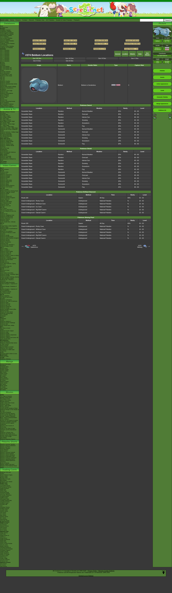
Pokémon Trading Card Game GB (9, 337)
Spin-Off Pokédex (5, 66)
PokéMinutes (3, 149)
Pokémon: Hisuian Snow (6, 144)
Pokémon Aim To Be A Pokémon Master (8, 130)
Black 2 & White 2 (5, 250)
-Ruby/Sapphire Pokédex (7, 32)
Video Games (9, 165)
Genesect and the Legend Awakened (7, 423)
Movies (9, 392)
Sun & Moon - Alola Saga (7, 126)
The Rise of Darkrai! (5, 412)
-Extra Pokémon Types (6, 475)
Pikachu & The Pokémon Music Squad (8, 466)
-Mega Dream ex (4, 535)
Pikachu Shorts (9, 442)
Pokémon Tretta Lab (5, 252)
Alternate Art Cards (5, 479)
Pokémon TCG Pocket (6, 187)
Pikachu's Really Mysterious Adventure (7, 461)
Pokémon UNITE (4, 183)
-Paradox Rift (3, 504)
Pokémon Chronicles (5, 133)
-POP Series (3, 530)
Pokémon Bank (4, 227)
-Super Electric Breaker (6, 549)
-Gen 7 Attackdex (4, 58)
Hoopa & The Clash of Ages (7, 428)
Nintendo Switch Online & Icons (8, 353)
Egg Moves (147, 53)
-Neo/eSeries (3, 519)
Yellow (2, 329)
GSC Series (3, 375)
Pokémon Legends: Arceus (7, 192)
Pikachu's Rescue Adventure (7, 445)
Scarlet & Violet (4, 172)
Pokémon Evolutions (5, 142)
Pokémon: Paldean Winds (7, 145)
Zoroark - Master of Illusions (7, 416)
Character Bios (4, 114)
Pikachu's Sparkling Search (7, 459)
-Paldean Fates (4, 503)
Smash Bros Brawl (5, 293)
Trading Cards (9, 469)
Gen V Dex (134, 58)
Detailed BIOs (4, 368)
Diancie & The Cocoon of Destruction (7, 426)
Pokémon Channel (5, 304)
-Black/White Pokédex (6, 35)
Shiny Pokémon (4, 137)
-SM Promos (3, 527)
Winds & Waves (4, 169)
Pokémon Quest (4, 220)
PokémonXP (3, 85)
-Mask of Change (4, 554)
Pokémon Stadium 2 (5, 321)
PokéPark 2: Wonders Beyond (8, 258)
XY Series (3, 387)
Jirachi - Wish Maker (5, 405)
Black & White (4, 248)
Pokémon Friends (5, 177)
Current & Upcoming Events (7, 101)
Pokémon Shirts (4, 96)
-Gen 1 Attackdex (4, 50)
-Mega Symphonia (5, 539)
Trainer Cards (4, 476)
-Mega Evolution (4, 488)
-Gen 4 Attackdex (4, 54)
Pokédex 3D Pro (4, 262)
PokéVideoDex (4, 151)
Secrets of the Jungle (6, 436)
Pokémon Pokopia (5, 176)
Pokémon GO (4, 179)
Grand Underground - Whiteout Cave (33, 204)
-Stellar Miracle (4, 551)
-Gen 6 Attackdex (4, 57)
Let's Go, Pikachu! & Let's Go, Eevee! (8, 211)
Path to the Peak (4, 148)
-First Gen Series (4, 520)
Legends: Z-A (3, 173)
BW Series (3, 384)
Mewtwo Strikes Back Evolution (8, 435)
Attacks (132, 54)
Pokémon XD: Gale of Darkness (8, 301)
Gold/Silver (3, 318)
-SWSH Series (4, 511)
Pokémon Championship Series (8, 84)
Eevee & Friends (4, 463)
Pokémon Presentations (6, 93)
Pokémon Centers (5, 82)
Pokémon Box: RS (5, 305)
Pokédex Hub (39, 20)
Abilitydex (2, 65)
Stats (140, 54)
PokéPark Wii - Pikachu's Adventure (7, 280)
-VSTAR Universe (5, 559)
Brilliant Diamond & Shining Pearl (9, 191)
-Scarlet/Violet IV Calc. (6, 74)
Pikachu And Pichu (5, 447)
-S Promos (3, 565)
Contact (24, 20)
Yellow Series (3, 373)
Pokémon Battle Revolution (7, 282)
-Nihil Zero (3, 534)
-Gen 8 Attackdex (4, 59)
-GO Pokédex (4, 45)
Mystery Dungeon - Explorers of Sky (8, 284)
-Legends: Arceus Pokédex (7, 43)
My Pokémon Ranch (5, 291)
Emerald (2, 298)
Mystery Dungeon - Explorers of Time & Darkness (8, 289)
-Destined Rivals (4, 492)
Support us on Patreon (86, 575)
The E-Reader (4, 314)
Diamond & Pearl (4, 270)
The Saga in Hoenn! (5, 120)
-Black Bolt (3, 489)
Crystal (2, 320)
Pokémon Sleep (4, 184)
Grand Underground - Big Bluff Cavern (33, 209)
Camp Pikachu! (4, 449)
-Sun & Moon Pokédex (6, 38)
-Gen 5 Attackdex (4, 55)
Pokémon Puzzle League (7, 330)
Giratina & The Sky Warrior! (7, 413)
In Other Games (4, 344)
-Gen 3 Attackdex (4, 53)
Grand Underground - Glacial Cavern (33, 212)
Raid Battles (3, 480)
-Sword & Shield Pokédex (7, 41)
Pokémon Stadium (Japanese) (8, 334)
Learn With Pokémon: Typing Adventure (8, 264)
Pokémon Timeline (5, 81)
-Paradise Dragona (5, 550)
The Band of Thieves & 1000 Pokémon (7, 233)
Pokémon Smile (4, 200)
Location (125, 54)
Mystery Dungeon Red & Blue (8, 309)
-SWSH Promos (4, 526)
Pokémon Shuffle (4, 235)
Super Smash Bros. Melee (7, 325)
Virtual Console (4, 345)
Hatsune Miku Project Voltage (8, 86)
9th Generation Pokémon (7, 104)
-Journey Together (5, 493)
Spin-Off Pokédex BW (6, 69)
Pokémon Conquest (5, 257)
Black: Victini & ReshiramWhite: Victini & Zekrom (8, 418)
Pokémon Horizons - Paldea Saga (9, 132)
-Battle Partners (4, 546)
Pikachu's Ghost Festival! (7, 453)
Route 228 (24, 198)
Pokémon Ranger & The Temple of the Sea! (9, 410)
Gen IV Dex (37, 61)
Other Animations (4, 153)
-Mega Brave (3, 538)
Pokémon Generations (6, 140)
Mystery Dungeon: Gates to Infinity (9, 255)
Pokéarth (77, 20)
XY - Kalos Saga (4, 125)
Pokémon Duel (4, 243)
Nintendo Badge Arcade (6, 246)
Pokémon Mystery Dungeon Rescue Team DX (7, 198)
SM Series (3, 389)
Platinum (2, 271)
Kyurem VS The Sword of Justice (9, 420)
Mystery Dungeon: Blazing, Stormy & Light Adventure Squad (9, 277)
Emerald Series (4, 379)
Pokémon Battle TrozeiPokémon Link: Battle (8, 229)
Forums (18, 20)
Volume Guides (4, 371)
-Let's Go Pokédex (5, 39)
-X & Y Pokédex (4, 37)
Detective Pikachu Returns (7, 185)
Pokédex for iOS (4, 267)
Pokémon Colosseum (6, 300)
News (1, 26)
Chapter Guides (4, 369)
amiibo (2, 352)
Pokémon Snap (4, 332)
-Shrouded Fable (4, 499)
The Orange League (5, 117)
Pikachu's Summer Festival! (7, 452)
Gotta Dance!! (4, 451)
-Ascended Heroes (5, 485)
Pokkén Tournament (5, 242)
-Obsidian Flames (5, 507)
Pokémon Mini (4, 324)
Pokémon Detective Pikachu (7, 439)
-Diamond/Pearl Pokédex (7, 34)
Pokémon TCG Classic (6, 481)
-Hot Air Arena (4, 545)
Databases (9, 23)
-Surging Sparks (4, 496)
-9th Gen (2, 77)
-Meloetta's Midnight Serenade (8, 421)
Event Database (4, 102)
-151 (1, 506)
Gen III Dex (69, 61)
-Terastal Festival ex (5, 547)
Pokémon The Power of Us (7, 433)
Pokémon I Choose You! (6, 432)
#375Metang (139, 246)
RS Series (3, 376)
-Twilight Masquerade (6, 500)
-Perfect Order (4, 484)
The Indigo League (5, 116)
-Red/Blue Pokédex (5, 30)
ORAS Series (3, 388)
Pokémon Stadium (5, 336)
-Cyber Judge (3, 558)
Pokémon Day (4, 92)
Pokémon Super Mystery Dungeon (9, 238)
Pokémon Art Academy (6, 231)
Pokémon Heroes (5, 404)
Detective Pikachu (5, 219)
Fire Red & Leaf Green (6, 297)
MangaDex (3, 365)
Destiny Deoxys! (4, 407)
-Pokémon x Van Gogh (6, 90)
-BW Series (3, 515)
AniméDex (3, 113)
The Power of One (5, 399)
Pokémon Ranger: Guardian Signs (9, 274)
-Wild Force (3, 557)
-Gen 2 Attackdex (4, 51)
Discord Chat (3, 100)
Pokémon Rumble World (6, 236)
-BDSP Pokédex (4, 42)
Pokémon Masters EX (6, 181)
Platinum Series (4, 381)
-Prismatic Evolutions (5, 495)
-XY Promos (3, 528)
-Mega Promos (4, 523)
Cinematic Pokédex (5, 71)
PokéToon (3, 147)
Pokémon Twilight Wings (6, 141)
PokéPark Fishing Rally (6, 313)
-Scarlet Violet (4, 510)
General (117, 54)
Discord (31, 20)
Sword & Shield (4, 189)
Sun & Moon (3, 208)
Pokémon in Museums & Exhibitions (6, 88)
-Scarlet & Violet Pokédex (7, 46)
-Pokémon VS (4, 561)
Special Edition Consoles (7, 347)
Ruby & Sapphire (4, 295)
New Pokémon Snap (5, 203)
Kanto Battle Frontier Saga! (7, 121)
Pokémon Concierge (5, 156)
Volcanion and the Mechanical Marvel (8, 430)
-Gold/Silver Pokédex (6, 31)
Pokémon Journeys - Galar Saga (9, 128)
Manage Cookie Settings (106, 571)
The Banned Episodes (6, 136)
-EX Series (3, 518)
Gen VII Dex (70, 58)
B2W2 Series (3, 385)
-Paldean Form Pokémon (7, 106)
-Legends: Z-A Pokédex (6, 47)
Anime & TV (9, 109)
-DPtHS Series (4, 516)
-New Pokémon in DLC (6, 105)
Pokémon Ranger (5, 308)
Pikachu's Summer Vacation (7, 444)
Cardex (2, 70)
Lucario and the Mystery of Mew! (9, 408)
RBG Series (3, 372)
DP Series (3, 380)
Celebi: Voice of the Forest (7, 403)
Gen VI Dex (102, 58)
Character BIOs (4, 366)
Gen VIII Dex (37, 58)
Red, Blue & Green (5, 328)
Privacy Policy (92, 571)
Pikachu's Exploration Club (7, 456)
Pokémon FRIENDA (5, 359)
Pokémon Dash (4, 302)
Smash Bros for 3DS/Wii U (7, 244)
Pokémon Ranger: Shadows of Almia (8, 287)
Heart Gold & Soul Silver (6, 273)
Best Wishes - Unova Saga (7, 124)
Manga (9, 361)
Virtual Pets (3, 351)
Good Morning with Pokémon (8, 152)
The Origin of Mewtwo (6, 396)
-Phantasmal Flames (5, 487)
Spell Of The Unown (5, 400)
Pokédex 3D (3, 261)
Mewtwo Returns (4, 401)
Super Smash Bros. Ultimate (7, 222)
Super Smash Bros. (5, 339)
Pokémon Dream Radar (6, 251)
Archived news (4, 27)
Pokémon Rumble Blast (6, 259)
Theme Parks (3, 97)
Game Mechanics (5, 73)
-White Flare (3, 491)
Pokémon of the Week (6, 76)
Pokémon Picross (5, 239)
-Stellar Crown (4, 497)
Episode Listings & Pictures (7, 112)
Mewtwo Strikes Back (6, 397)
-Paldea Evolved (4, 508)
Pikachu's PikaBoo (5, 448)
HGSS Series (3, 383)
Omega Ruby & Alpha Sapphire (8, 226)
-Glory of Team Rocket (6, 543)
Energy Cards (4, 477)
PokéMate (3, 316)
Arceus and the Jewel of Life (7, 415)
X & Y (1, 224)
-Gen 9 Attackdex (4, 61)
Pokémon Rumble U (5, 254)
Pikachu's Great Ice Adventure (8, 457)
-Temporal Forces (5, 502)
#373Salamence (34, 246)
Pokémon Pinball (4, 333)
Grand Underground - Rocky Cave (32, 201)
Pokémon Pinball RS (5, 306)
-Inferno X (3, 536)
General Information (5, 364)
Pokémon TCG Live (5, 205)
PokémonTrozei (4, 310)
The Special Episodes (6, 134)
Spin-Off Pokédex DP (6, 67)
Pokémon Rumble (5, 275)
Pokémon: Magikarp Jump (7, 215)
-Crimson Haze (4, 555)
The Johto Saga (4, 118)
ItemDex (2, 62)
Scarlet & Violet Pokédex (64, 20)
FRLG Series (3, 377)
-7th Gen (2, 80)
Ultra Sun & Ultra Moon (6, 209)
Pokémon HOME (4, 193)
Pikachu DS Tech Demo (6, 312)
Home (12, 20)
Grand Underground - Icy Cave (31, 206)
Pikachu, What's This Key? (7, 464)
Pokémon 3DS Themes (6, 348)
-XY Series (3, 514)
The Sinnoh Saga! (5, 122)
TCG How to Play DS (6, 266)
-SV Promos (3, 524)
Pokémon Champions (6, 174)
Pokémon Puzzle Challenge (7, 322)
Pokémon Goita (4, 356)
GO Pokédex (50, 20)
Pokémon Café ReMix (6, 180)
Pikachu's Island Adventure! (7, 455)
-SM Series (3, 512)
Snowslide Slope (26, 111)
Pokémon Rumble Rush (6, 216)
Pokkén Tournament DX (6, 218)
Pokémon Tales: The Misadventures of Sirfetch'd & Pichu (8, 159)
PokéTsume (3, 163)
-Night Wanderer (4, 553)
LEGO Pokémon (4, 94)
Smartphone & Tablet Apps (7, 349)
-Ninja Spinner (4, 532)
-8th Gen (2, 78)
